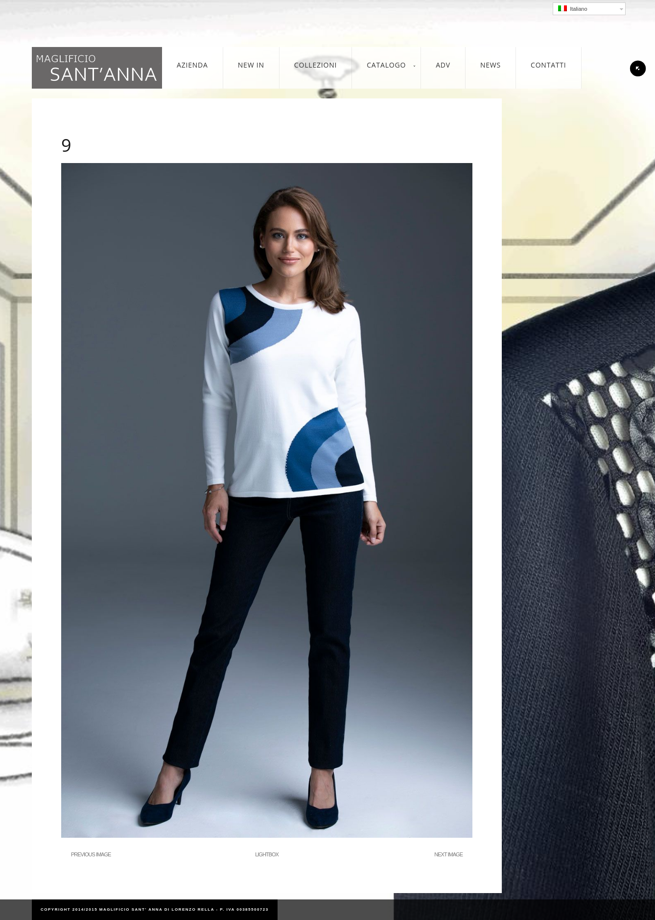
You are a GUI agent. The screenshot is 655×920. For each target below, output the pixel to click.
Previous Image (91, 854)
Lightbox (267, 854)
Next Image (448, 854)
